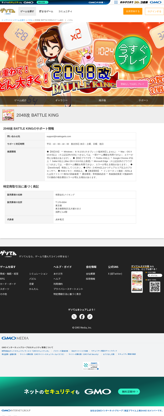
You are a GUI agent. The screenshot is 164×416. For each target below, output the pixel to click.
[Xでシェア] (74, 316)
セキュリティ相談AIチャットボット (104, 350)
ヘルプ (56, 278)
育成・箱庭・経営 (9, 273)
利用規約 (58, 283)
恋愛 (31, 283)
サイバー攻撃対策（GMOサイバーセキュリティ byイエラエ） (42, 354)
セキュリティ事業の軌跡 (127, 354)
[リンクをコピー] (89, 316)
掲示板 (102, 100)
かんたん (33, 289)
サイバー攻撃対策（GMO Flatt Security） (84, 354)
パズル (32, 278)
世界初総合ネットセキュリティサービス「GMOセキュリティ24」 (26, 351)
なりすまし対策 (108, 354)
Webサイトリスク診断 (80, 351)
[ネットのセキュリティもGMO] (25, 2)
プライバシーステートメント (68, 289)
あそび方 (58, 273)
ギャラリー (61, 100)
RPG (2, 278)
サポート (143, 100)
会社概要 (90, 273)
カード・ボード (8, 283)
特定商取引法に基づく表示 (67, 294)
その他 (3, 294)
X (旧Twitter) (115, 273)
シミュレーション (38, 273)
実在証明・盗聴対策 (9, 354)
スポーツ (4, 289)
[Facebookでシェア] (82, 316)
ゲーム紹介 (20, 100)
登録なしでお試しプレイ (132, 84)
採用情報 (90, 278)
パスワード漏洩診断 (60, 351)
